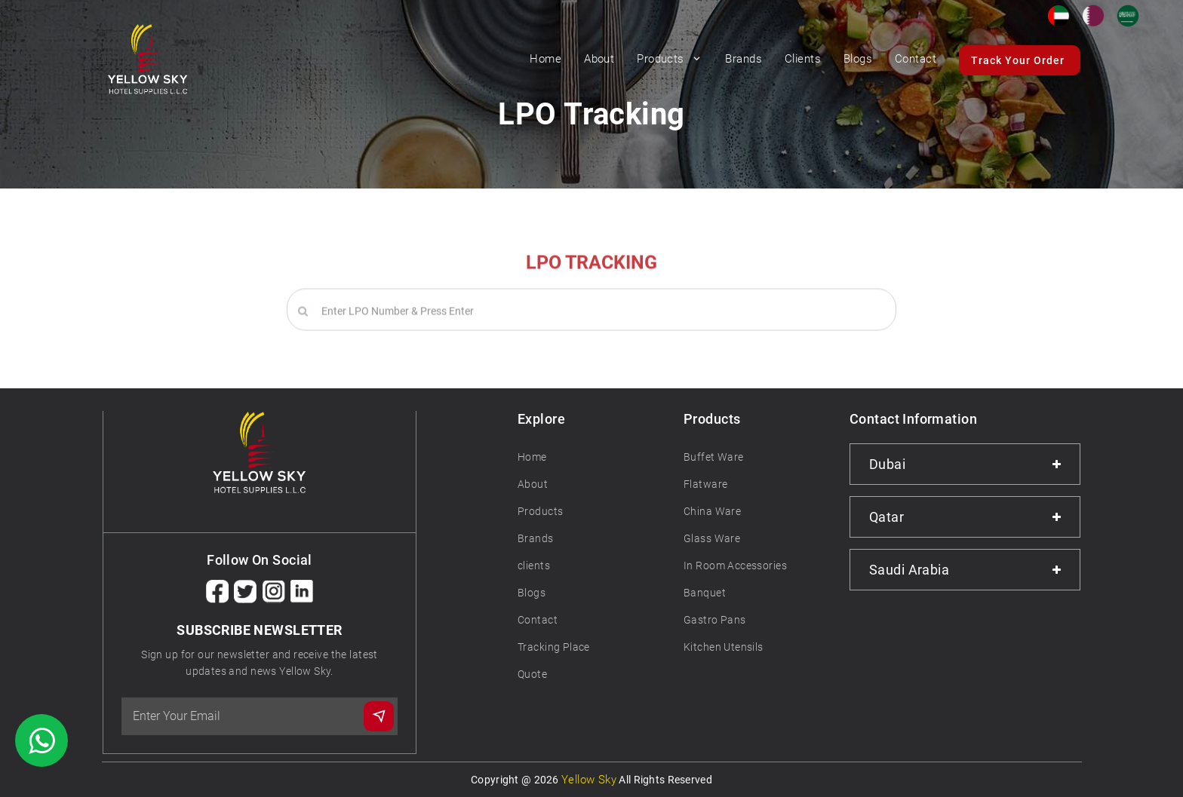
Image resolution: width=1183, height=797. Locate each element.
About (533, 484)
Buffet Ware (714, 457)
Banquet (705, 593)
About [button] (599, 59)
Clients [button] (803, 59)
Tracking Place (554, 647)
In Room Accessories (735, 565)
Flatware (705, 484)
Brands (536, 538)
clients (534, 565)
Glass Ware (712, 538)
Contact (915, 59)
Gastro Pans (715, 620)
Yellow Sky (588, 779)
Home (545, 59)
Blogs (531, 593)
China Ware (712, 511)
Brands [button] (743, 59)
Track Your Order (1018, 60)
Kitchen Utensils (724, 647)
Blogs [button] (857, 59)
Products (669, 59)
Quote (532, 674)
